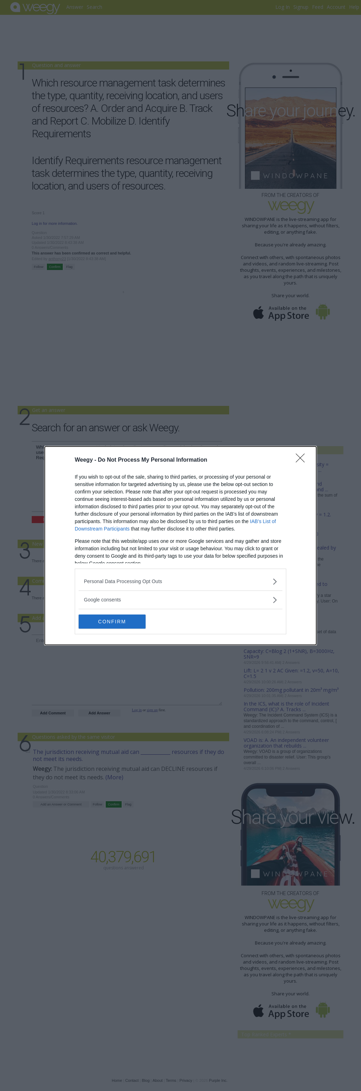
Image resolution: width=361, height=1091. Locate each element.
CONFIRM (112, 621)
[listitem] (180, 581)
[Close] (302, 460)
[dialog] (180, 545)
